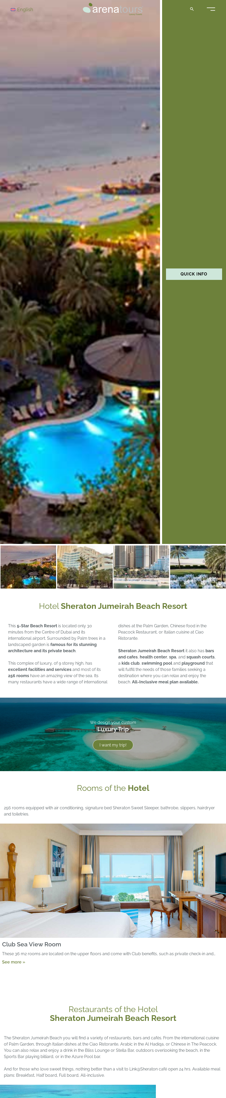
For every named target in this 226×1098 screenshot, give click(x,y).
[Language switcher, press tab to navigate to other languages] (29, 9)
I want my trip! (113, 745)
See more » (13, 962)
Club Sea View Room (31, 944)
